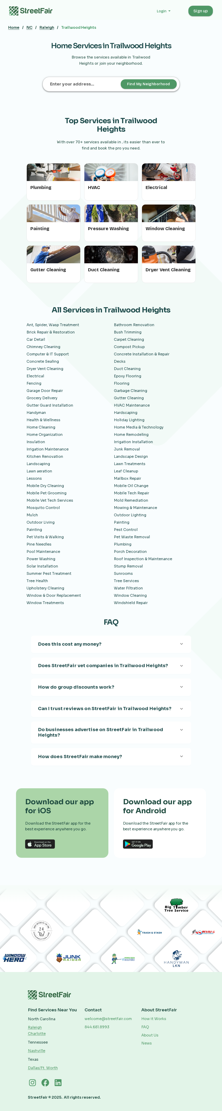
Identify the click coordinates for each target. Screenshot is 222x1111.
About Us (149, 1035)
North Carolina (41, 1019)
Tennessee (38, 1042)
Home (13, 27)
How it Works (153, 1018)
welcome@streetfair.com (108, 1018)
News (146, 1043)
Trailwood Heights (78, 27)
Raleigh (47, 27)
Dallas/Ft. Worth (43, 1068)
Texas (33, 1059)
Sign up (200, 10)
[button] (168, 11)
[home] (33, 11)
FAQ (145, 1027)
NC (29, 27)
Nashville (36, 1050)
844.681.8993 (97, 1027)
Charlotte (37, 1033)
